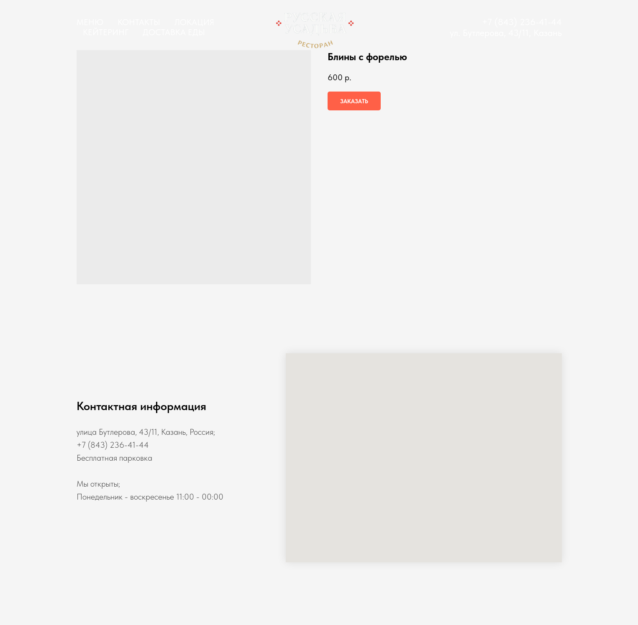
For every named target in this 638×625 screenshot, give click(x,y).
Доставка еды (174, 32)
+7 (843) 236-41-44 (522, 21)
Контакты (139, 22)
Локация (194, 22)
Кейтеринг (105, 32)
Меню (90, 22)
